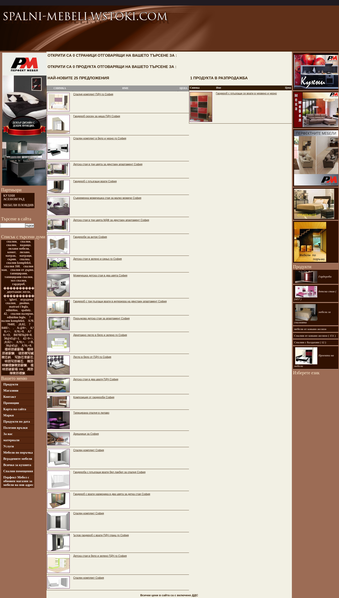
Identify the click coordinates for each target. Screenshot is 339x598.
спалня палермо (22, 313)
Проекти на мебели (314, 357)
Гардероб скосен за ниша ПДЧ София (96, 116)
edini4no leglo (16, 317)
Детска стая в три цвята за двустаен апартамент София (107, 164)
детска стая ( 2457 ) (315, 293)
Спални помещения (18, 471)
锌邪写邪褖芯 (14, 361)
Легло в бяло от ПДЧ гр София (92, 357)
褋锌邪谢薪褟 (14, 349)
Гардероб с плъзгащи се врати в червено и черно (246, 93)
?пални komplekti (16, 319)
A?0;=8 (19, 331)
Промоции (11, 403)
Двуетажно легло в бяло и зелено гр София (100, 335)
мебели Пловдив (18, 205)
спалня (25, 241)
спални (12, 241)
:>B (30, 342)
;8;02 (21, 324)
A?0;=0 (26, 345)
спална (24, 259)
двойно (24, 303)
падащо (25, 245)
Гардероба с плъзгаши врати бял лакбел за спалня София (109, 472)
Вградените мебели (17, 458)
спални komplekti (18, 262)
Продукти (10, 384)
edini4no (11, 310)
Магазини (10, 390)
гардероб (18, 284)
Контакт (9, 396)
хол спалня (18, 280)
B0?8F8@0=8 (23, 335)
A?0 (30, 320)
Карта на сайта (14, 409)
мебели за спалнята (312, 314)
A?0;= (20, 342)
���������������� (28, 296)
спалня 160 (11, 266)
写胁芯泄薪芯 (24, 357)
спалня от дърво (21, 270)
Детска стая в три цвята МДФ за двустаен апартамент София (111, 220)
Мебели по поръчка (18, 452)
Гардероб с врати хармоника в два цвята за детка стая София (111, 494)
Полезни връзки (15, 427)
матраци (25, 255)
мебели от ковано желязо (310, 329)
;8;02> (8, 342)
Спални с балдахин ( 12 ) (310, 342)
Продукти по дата (16, 421)
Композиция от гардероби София (93, 397)
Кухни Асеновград (13, 197)
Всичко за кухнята (17, 465)
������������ (21, 288)
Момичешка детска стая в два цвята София (100, 275)
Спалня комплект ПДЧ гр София (93, 94)
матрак (11, 255)
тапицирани (18, 273)
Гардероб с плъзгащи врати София (95, 181)
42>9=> (28, 338)
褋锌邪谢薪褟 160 (17, 367)
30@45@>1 (11, 338)
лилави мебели (18, 248)
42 (5, 313)
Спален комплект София (88, 450)
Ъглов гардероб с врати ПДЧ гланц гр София (101, 535)
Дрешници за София (86, 433)
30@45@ (12, 345)
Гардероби (313, 277)
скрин (11, 259)
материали (11, 440)
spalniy (26, 310)
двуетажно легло (18, 291)
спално (11, 245)
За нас (8, 434)
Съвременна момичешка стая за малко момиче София (107, 198)
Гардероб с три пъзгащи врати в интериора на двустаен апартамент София (120, 301)
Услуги (8, 446)
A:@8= (21, 328)
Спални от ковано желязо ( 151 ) (315, 335)
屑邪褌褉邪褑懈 (21, 371)
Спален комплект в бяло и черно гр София (99, 138)
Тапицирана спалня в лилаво (91, 412)
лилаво (24, 252)
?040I (11, 324)
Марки (8, 415)
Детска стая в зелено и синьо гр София (97, 258)
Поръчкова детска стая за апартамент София (101, 318)
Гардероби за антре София (90, 237)
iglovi (13, 299)
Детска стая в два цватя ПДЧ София (95, 379)
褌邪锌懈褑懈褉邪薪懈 (17, 363)
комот (11, 252)
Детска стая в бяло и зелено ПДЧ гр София (100, 555)
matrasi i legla (18, 306)
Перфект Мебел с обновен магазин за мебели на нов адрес (18, 481)
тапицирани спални (18, 277)
